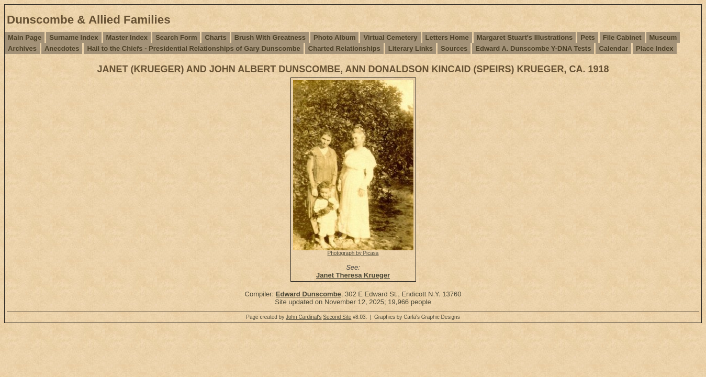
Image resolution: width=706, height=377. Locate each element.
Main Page (24, 37)
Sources (454, 48)
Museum (663, 37)
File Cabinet (622, 37)
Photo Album (334, 37)
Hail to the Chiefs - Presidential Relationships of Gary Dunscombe (193, 48)
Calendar (613, 48)
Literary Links (410, 48)
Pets (587, 37)
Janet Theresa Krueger (353, 275)
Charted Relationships (344, 48)
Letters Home (447, 37)
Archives (22, 48)
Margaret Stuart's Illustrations (525, 37)
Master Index (127, 37)
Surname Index (73, 37)
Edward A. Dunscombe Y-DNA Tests (533, 48)
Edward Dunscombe (308, 294)
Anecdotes (61, 48)
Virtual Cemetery (390, 37)
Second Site (337, 317)
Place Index (655, 48)
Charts (215, 37)
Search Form (176, 37)
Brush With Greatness (270, 37)
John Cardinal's (304, 317)
